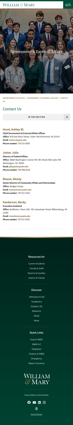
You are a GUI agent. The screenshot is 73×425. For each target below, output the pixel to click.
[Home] (19, 4)
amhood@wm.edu (17, 140)
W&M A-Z (36, 344)
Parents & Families (36, 273)
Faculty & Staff (36, 268)
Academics (36, 301)
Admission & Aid (36, 297)
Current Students (36, 263)
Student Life (36, 306)
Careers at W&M (36, 354)
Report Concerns (36, 363)
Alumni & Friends (37, 278)
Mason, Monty (12, 179)
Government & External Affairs (36, 51)
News (36, 320)
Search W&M (36, 339)
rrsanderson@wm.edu (19, 216)
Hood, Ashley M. (13, 129)
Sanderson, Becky (14, 202)
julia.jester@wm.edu (18, 166)
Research (36, 311)
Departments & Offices (14, 98)
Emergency (36, 358)
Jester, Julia (10, 152)
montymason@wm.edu (20, 189)
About (36, 316)
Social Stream (36, 414)
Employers (36, 349)
